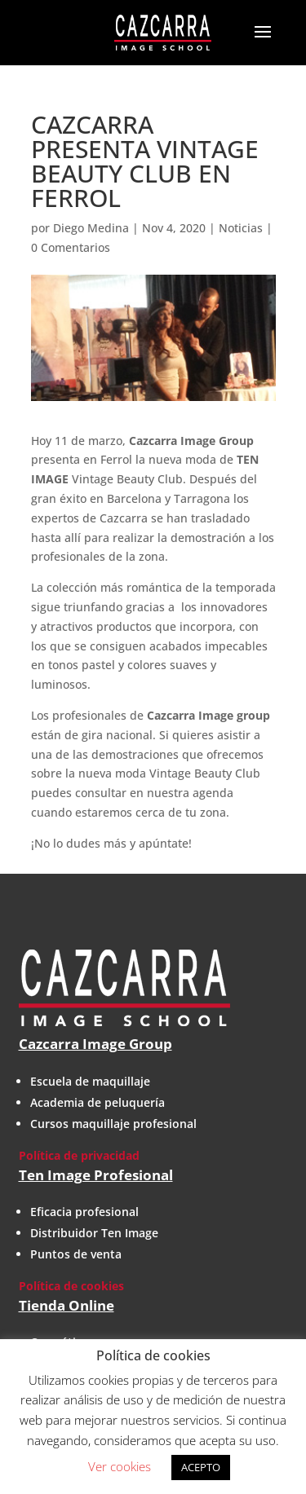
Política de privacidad (79, 1155)
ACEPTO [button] (200, 1467)
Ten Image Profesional (96, 1175)
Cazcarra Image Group (95, 1043)
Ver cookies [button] (119, 1466)
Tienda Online (66, 1305)
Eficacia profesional (84, 1211)
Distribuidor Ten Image (94, 1233)
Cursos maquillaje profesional (113, 1123)
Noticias (241, 228)
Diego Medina (91, 228)
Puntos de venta (76, 1254)
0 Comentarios (70, 247)
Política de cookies (71, 1285)
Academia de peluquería (97, 1102)
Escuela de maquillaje (90, 1081)
